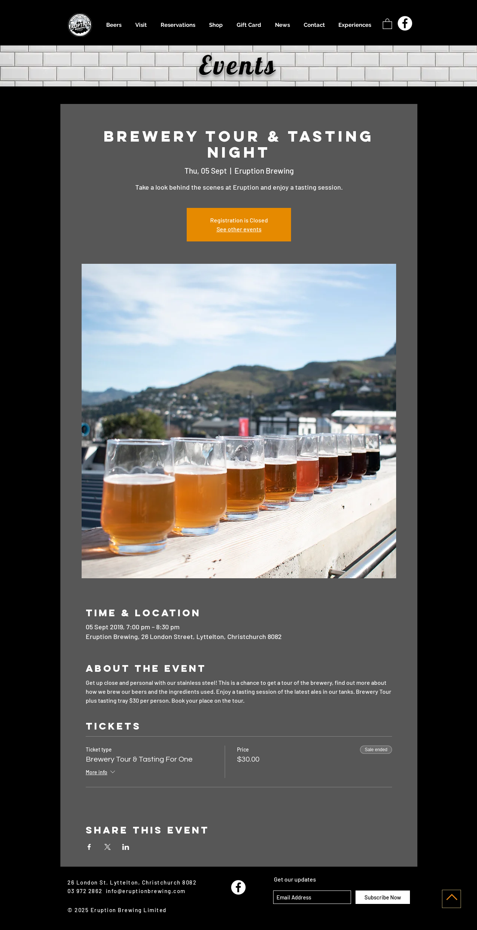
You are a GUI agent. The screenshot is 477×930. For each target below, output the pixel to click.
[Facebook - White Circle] (405, 23)
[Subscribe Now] (383, 897)
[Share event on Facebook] (89, 847)
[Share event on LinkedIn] (125, 847)
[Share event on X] (107, 847)
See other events (239, 228)
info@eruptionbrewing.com (146, 891)
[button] (387, 23)
